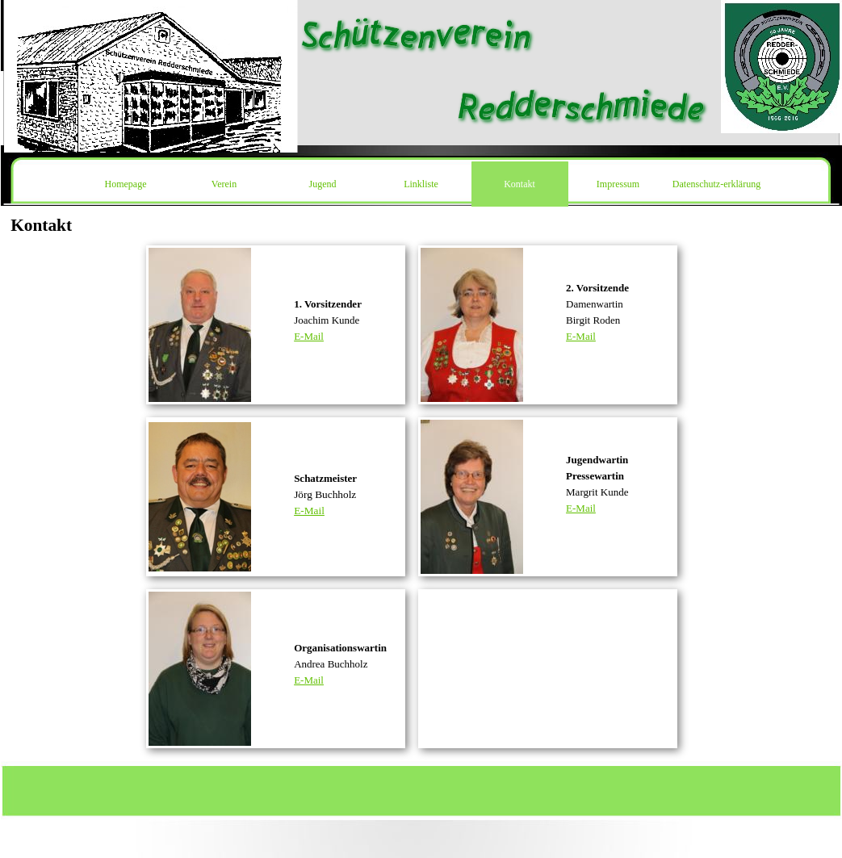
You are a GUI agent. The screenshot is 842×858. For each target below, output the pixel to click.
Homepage (126, 184)
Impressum (618, 184)
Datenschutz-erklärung (716, 184)
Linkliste (421, 184)
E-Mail (309, 336)
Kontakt (519, 184)
